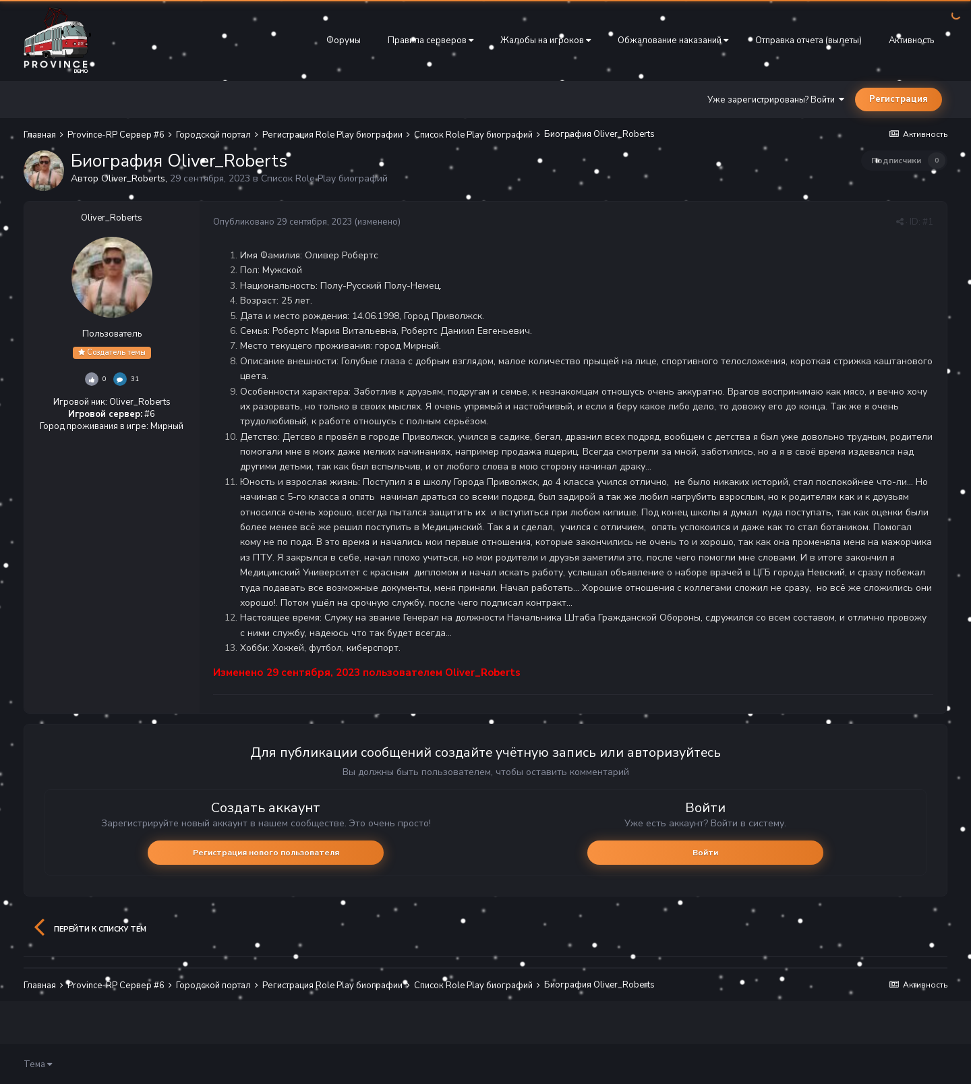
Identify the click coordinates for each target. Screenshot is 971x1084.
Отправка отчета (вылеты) (808, 40)
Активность (911, 40)
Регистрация (898, 99)
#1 (927, 222)
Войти (705, 852)
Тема (38, 1064)
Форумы (343, 40)
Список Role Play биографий (324, 178)
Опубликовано (283, 222)
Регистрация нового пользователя (266, 852)
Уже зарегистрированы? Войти (775, 100)
